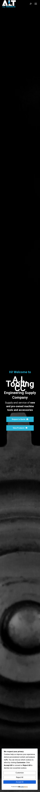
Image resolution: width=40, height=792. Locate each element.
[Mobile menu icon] (36, 4)
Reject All (19, 777)
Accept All (19, 782)
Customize (20, 773)
